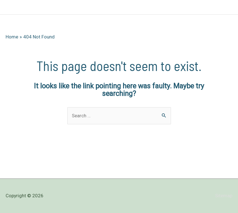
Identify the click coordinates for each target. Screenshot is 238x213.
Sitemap (223, 195)
